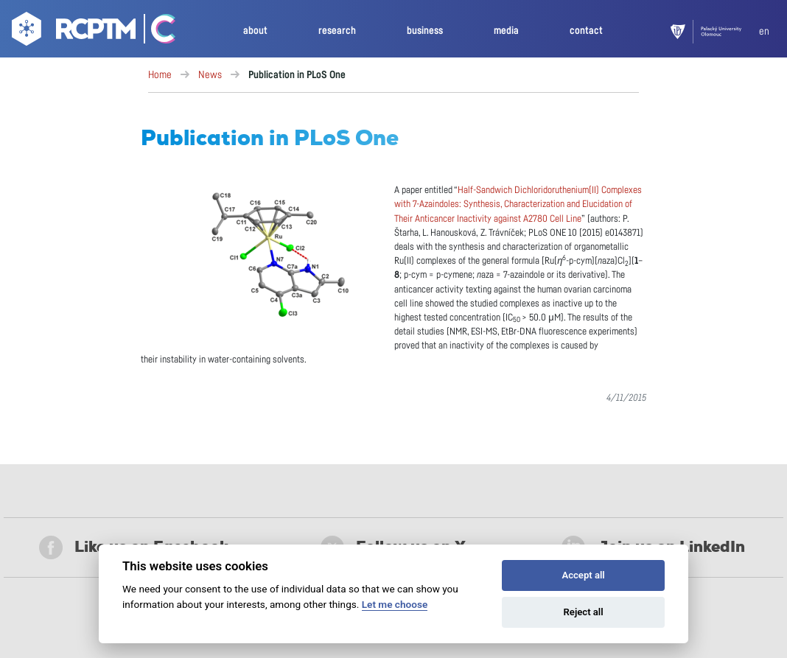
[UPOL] (715, 31)
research (337, 30)
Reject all (584, 611)
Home (160, 75)
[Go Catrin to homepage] (156, 31)
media (506, 30)
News (210, 75)
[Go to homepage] (72, 32)
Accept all (583, 575)
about (255, 30)
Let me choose (394, 604)
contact (586, 30)
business (425, 30)
